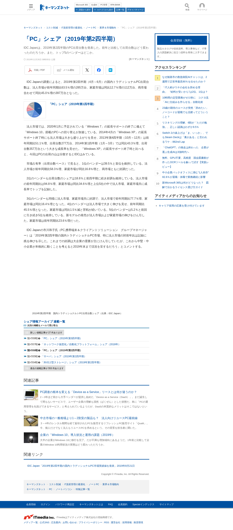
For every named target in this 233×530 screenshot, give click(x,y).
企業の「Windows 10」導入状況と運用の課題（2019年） (77, 434)
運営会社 (115, 522)
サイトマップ (166, 504)
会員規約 (122, 504)
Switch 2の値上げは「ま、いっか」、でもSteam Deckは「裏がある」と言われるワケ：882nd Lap (185, 137)
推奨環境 (138, 522)
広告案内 (56, 522)
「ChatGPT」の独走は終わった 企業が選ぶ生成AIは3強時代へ (185, 149)
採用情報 (127, 522)
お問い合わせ (70, 522)
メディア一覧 (31, 522)
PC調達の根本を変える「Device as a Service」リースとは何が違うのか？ (88, 392)
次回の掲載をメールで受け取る (42, 325)
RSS (106, 522)
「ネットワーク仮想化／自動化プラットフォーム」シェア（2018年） (81, 344)
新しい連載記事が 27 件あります (46, 332)
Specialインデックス (143, 504)
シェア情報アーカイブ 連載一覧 (44, 321)
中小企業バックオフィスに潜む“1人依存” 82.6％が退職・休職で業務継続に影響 (185, 174)
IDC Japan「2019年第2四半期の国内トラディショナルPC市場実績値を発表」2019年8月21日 (81, 465)
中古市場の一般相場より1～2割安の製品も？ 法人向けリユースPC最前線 (89, 418)
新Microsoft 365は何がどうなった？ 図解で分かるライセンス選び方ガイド (185, 184)
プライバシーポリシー (90, 522)
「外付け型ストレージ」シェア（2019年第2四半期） (71, 362)
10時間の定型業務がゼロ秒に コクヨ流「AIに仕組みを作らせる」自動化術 (185, 99)
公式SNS (44, 522)
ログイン (45, 504)
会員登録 (31, 504)
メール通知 (68, 70)
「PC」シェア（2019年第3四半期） (61, 338)
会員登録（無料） (182, 40)
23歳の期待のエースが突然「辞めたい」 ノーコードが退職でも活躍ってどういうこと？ (185, 112)
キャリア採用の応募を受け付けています (182, 205)
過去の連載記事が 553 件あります (47, 368)
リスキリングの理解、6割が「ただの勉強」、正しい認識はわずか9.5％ (184, 124)
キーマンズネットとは (91, 504)
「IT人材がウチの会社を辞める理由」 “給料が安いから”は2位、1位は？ (185, 89)
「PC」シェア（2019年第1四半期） (72, 104)
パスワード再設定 (64, 504)
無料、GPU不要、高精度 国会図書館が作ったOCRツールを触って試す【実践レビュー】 (185, 162)
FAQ (110, 504)
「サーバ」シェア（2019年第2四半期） (63, 356)
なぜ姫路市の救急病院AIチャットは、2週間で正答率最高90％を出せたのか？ (184, 79)
